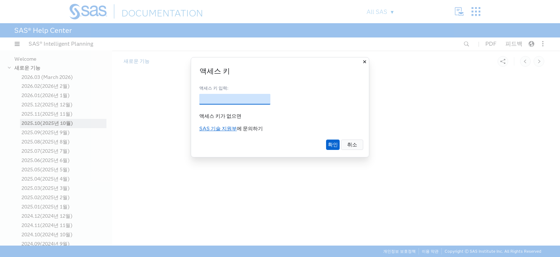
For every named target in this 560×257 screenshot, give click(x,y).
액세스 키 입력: (213, 88)
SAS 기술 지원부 (218, 129)
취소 (352, 145)
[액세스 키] (234, 99)
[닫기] (364, 61)
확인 (333, 145)
